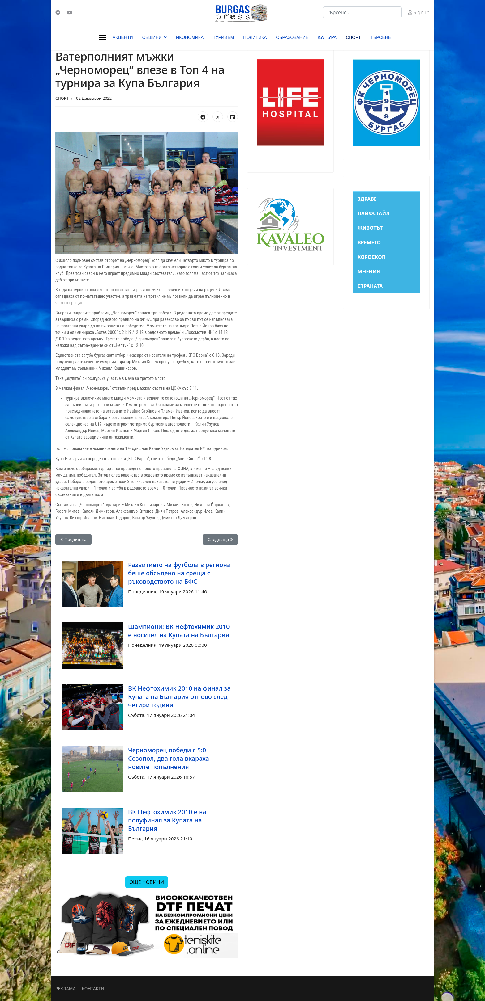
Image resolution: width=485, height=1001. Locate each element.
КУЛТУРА (327, 37)
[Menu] (102, 37)
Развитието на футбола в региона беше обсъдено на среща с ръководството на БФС (179, 573)
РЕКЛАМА (65, 988)
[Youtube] (69, 12)
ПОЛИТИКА (255, 37)
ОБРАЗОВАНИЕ (292, 37)
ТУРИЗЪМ (223, 37)
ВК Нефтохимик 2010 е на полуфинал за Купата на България (167, 820)
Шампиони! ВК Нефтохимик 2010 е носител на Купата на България (179, 630)
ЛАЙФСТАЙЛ (374, 213)
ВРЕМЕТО (369, 242)
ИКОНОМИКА (190, 37)
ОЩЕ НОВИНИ (146, 882)
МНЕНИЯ (369, 271)
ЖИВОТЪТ (370, 228)
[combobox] (362, 12)
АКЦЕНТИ (123, 37)
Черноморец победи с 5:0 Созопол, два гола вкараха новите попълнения (168, 758)
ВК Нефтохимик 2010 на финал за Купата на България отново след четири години (179, 696)
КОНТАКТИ (93, 988)
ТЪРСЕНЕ (380, 37)
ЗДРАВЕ (367, 199)
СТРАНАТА (370, 286)
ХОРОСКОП (372, 257)
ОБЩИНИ (152, 37)
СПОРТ (353, 37)
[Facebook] (57, 12)
